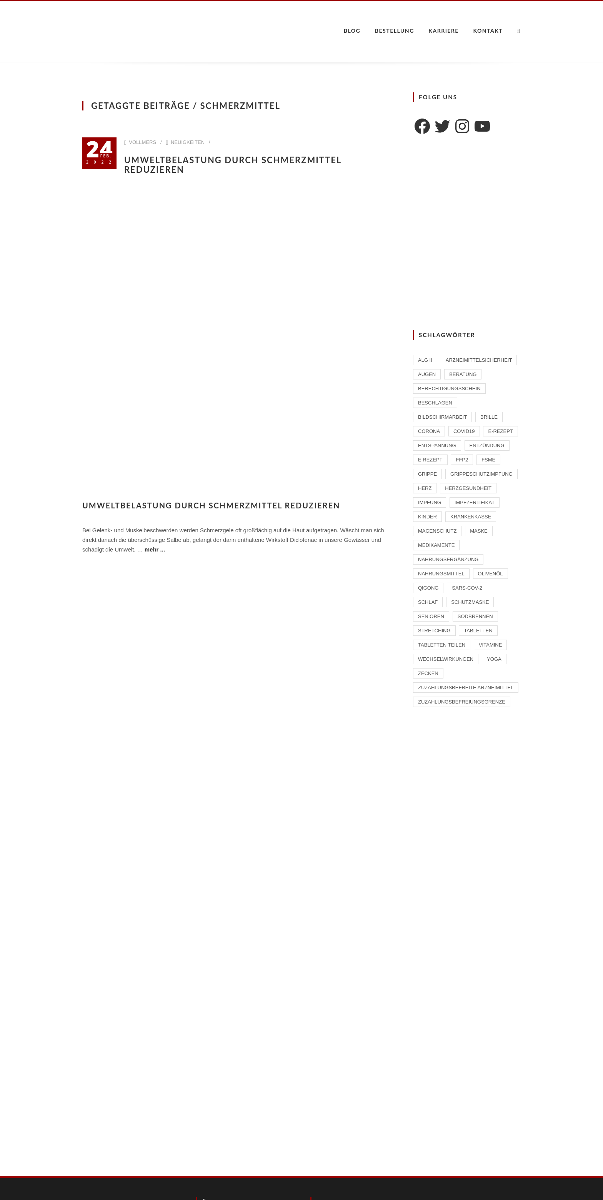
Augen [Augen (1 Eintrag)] (427, 374)
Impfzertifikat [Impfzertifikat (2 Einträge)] (475, 502)
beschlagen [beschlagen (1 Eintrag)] (435, 403)
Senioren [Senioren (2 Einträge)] (431, 616)
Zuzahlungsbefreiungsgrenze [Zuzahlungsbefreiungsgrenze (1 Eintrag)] (461, 702)
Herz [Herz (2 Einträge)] (424, 488)
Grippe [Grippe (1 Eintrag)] (427, 474)
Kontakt (488, 30)
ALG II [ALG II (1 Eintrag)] (425, 360)
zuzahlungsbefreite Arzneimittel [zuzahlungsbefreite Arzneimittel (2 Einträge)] (465, 687)
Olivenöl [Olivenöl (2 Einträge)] (490, 574)
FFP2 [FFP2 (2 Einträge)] (462, 460)
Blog (352, 30)
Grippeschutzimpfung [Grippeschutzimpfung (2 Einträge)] (481, 474)
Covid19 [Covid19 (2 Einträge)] (464, 431)
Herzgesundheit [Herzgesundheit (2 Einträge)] (468, 488)
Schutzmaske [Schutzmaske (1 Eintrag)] (470, 602)
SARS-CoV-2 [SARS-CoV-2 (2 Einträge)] (467, 588)
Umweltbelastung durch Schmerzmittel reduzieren (232, 165)
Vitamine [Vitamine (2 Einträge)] (490, 645)
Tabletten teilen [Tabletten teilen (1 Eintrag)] (441, 645)
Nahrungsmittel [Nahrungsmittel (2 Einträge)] (441, 574)
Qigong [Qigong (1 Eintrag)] (428, 588)
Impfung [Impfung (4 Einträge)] (429, 502)
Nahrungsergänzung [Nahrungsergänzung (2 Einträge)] (448, 559)
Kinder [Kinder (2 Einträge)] (427, 517)
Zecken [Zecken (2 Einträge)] (428, 673)
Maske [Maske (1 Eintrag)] (479, 531)
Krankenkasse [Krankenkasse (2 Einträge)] (470, 517)
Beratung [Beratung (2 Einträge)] (462, 374)
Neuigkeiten (188, 142)
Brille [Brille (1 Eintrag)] (489, 417)
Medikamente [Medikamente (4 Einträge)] (436, 545)
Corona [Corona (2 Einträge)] (429, 431)
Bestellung (394, 30)
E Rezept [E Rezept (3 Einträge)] (430, 460)
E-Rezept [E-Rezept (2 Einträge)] (500, 431)
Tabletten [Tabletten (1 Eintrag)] (478, 630)
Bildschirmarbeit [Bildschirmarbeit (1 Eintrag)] (442, 417)
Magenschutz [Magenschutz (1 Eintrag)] (437, 531)
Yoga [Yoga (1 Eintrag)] (494, 659)
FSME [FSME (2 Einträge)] (488, 460)
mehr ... (155, 549)
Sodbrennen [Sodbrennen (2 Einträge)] (475, 616)
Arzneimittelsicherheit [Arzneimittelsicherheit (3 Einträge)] (479, 360)
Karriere (443, 30)
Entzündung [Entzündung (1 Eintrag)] (487, 445)
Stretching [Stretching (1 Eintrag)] (434, 630)
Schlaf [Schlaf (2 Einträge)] (428, 602)
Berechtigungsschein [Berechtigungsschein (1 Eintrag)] (449, 388)
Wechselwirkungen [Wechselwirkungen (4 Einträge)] (445, 659)
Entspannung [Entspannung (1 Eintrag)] (437, 445)
